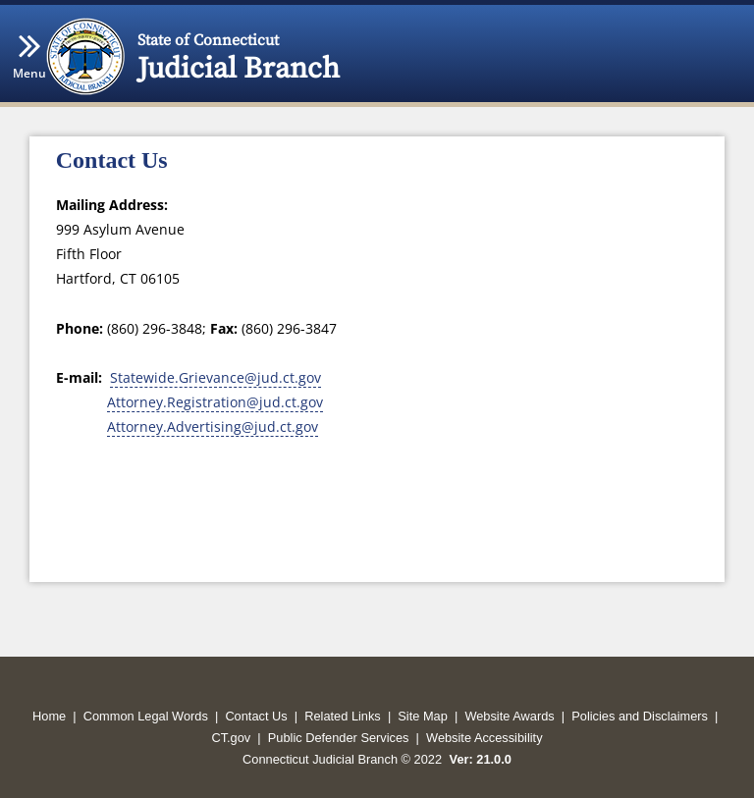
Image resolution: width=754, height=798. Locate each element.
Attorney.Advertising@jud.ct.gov (212, 426)
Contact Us (256, 716)
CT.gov (230, 737)
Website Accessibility (484, 737)
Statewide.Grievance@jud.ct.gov (215, 377)
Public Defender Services (338, 737)
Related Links (342, 716)
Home (49, 716)
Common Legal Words (145, 716)
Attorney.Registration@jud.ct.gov (215, 402)
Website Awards (509, 716)
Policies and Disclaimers (639, 716)
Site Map (423, 716)
